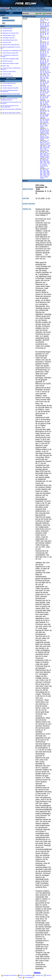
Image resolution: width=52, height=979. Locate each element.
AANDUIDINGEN (34, 8)
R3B (44, 73)
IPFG (45, 174)
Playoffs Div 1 (43, 45)
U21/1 (41, 126)
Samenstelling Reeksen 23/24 (9, 40)
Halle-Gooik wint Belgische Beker (10, 58)
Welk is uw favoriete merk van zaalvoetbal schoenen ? (8, 99)
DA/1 (44, 171)
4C (48, 34)
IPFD (41, 149)
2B (43, 23)
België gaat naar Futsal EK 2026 (10, 33)
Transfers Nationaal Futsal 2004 (10, 88)
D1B (47, 160)
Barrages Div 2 (43, 62)
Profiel (40, 13)
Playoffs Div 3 (43, 48)
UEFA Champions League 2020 (10, 53)
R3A (41, 73)
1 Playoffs (44, 129)
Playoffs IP (42, 156)
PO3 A (44, 163)
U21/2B (42, 127)
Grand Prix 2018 (6, 74)
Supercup (42, 57)
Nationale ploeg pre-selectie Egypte (11, 93)
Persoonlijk (48, 13)
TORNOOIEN (13, 10)
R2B (47, 68)
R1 (41, 68)
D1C (41, 171)
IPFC (45, 143)
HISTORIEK (3, 11)
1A (46, 22)
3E (48, 25)
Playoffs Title (43, 27)
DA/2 (48, 171)
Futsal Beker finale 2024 (8, 37)
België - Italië (5, 65)
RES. (41, 36)
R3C (47, 73)
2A (40, 23)
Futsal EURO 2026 (7, 30)
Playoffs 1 (46, 155)
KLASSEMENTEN (24, 8)
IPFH (48, 174)
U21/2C (42, 139)
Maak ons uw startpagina (25, 975)
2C (45, 23)
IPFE (41, 155)
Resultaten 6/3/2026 (7, 28)
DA (45, 135)
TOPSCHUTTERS (4, 10)
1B (48, 22)
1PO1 (48, 95)
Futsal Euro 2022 (6, 42)
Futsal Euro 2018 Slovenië (9, 71)
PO (41, 72)
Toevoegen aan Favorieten (9, 975)
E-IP (41, 172)
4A (43, 34)
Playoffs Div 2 (43, 46)
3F (48, 31)
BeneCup (47, 119)
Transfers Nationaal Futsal (9, 83)
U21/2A (46, 126)
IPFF (48, 162)
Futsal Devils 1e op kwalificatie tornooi (11, 50)
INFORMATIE (30, 10)
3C (41, 21)
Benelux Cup (45, 130)
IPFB (41, 143)
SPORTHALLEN (46, 10)
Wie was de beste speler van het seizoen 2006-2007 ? (9, 106)
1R (48, 37)
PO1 (48, 76)
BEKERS (41, 8)
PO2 (41, 77)
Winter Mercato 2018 (7, 76)
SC (48, 175)
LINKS (19, 10)
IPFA (46, 141)
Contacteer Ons (39, 975)
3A (45, 20)
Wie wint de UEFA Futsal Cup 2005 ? (11, 112)
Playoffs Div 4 (43, 49)
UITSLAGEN (15, 8)
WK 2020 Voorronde (7, 61)
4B (45, 34)
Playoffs (47, 115)
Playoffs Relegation (45, 26)
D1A (43, 160)
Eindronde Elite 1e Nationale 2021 (10, 44)
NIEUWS (24, 10)
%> (5, 18)
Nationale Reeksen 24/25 (8, 35)
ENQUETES (38, 10)
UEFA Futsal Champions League (10, 63)
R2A (44, 68)
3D (43, 21)
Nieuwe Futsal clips (7, 85)
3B (47, 20)
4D (41, 40)
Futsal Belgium (29, 977)
